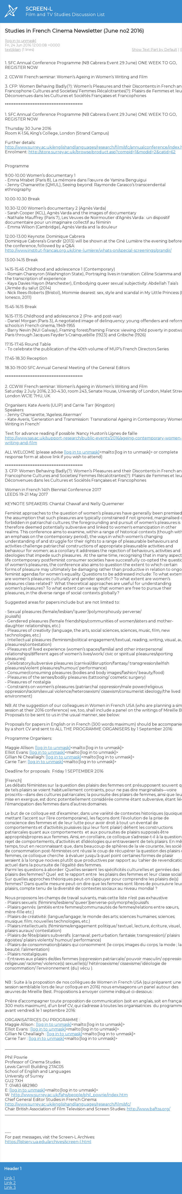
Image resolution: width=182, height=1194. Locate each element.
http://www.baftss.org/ (148, 1109)
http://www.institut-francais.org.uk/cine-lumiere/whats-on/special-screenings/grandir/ (88, 250)
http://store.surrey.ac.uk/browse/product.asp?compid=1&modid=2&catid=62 (102, 152)
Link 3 (10, 1187)
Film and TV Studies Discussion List (65, 14)
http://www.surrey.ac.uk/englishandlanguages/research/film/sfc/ (68, 1104)
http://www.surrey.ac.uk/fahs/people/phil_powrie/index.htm (69, 1095)
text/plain (13, 49)
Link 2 (10, 1182)
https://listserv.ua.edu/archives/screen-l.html (48, 1141)
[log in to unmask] (20, 41)
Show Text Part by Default (154, 49)
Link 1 (9, 1178)
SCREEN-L (39, 9)
